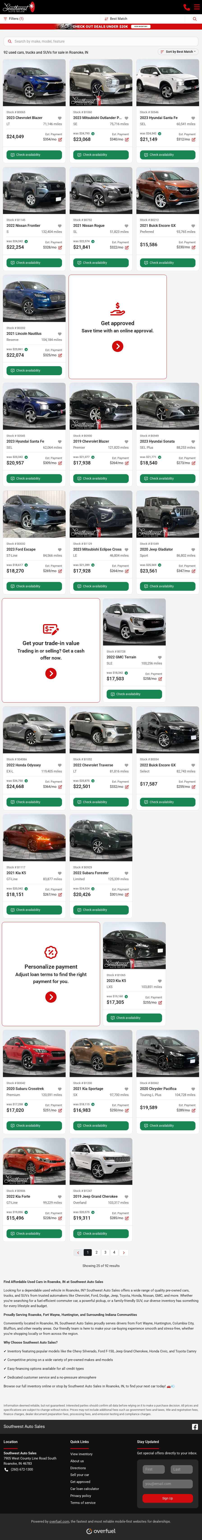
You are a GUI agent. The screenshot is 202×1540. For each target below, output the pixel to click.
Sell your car (79, 1475)
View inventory (81, 1454)
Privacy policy (80, 1496)
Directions (78, 1468)
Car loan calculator (84, 1489)
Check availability (25, 154)
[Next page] (124, 1252)
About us (77, 1461)
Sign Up (167, 1498)
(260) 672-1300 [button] (19, 1469)
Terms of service (83, 1503)
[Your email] (167, 1483)
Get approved (80, 1482)
